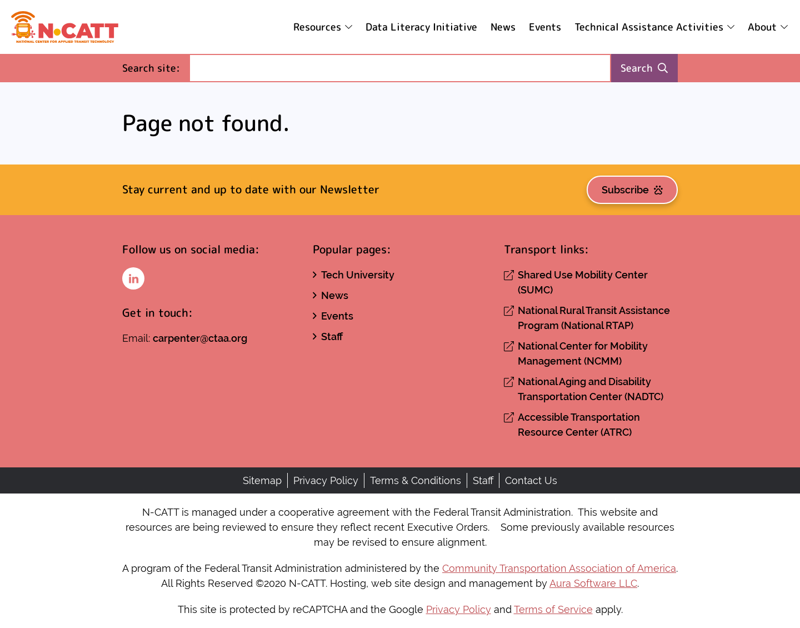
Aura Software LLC (593, 583)
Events (545, 27)
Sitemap (262, 480)
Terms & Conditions (415, 480)
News (503, 27)
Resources (317, 27)
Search (644, 68)
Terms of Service (553, 609)
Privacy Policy (325, 480)
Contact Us (531, 480)
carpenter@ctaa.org (200, 338)
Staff (332, 336)
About (762, 27)
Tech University (357, 275)
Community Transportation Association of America (559, 568)
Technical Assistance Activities (648, 27)
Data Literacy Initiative (421, 27)
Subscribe (632, 190)
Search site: (155, 67)
